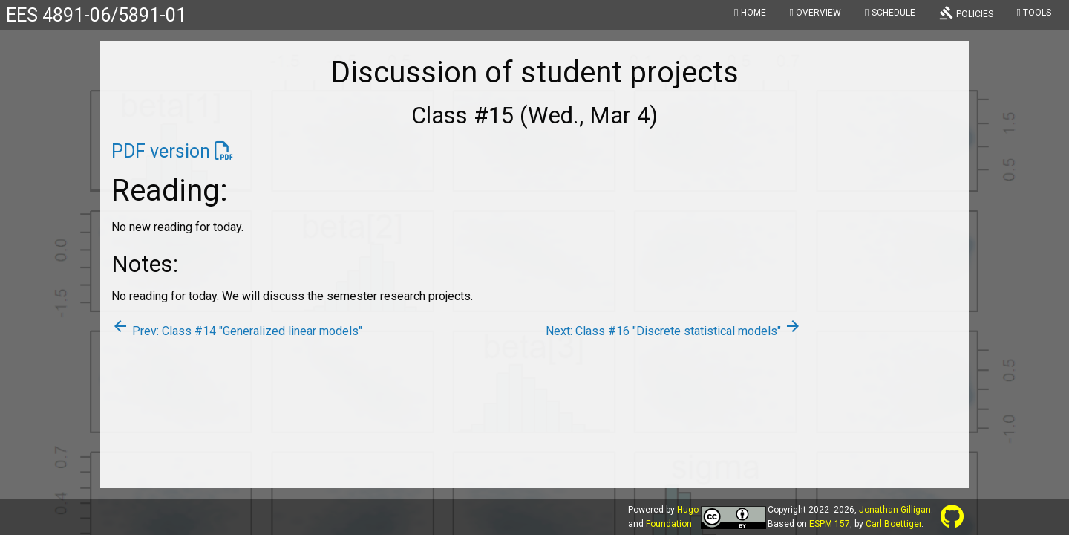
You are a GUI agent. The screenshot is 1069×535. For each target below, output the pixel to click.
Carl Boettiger (893, 524)
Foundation (669, 524)
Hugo (688, 510)
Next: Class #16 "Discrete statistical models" (674, 331)
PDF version (160, 151)
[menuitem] (749, 15)
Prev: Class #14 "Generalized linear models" (236, 331)
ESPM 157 (829, 524)
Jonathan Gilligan (895, 510)
